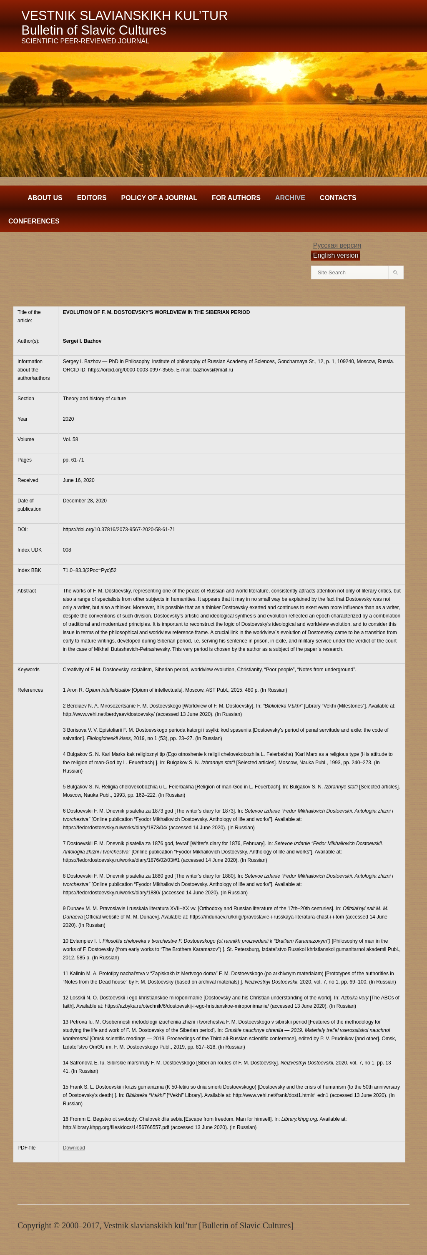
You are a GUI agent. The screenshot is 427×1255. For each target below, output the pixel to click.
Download (74, 1148)
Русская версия (337, 245)
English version (336, 255)
